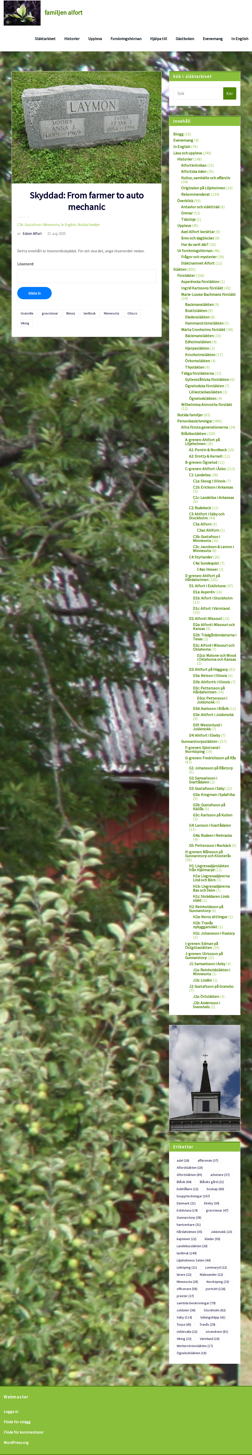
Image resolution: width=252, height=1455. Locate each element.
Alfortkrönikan (193, 165)
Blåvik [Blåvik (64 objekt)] (184, 1182)
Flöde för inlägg (17, 1421)
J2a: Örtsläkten (206, 996)
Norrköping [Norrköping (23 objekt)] (217, 1281)
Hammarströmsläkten (204, 323)
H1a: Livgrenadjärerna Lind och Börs (211, 877)
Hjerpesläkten (197, 348)
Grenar (187, 212)
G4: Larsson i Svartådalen (210, 825)
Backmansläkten (199, 304)
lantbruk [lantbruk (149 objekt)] (187, 1253)
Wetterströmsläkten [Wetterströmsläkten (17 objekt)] (195, 1346)
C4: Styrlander (200, 557)
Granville (27, 313)
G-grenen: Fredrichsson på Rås (210, 757)
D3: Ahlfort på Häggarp (208, 669)
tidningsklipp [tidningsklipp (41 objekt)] (212, 1317)
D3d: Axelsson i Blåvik (211, 708)
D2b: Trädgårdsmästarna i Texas (214, 636)
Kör (229, 93)
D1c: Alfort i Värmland (211, 608)
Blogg (178, 134)
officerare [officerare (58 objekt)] (187, 1289)
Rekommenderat (195, 194)
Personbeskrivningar (194, 421)
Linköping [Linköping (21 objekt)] (187, 1267)
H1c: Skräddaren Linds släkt (211, 898)
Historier (71, 38)
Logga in (11, 1411)
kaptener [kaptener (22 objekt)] (186, 1239)
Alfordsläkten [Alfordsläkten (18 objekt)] (190, 1167)
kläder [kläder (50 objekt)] (212, 1239)
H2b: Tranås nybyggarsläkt (205, 924)
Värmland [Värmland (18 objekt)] (210, 1338)
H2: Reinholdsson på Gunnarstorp (206, 908)
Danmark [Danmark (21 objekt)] (186, 1203)
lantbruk (90, 313)
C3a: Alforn (202, 524)
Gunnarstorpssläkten (199, 741)
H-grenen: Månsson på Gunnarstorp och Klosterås (208, 853)
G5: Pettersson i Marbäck (210, 845)
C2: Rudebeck (200, 507)
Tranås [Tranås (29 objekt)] (207, 1324)
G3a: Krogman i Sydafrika (214, 794)
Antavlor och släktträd (200, 206)
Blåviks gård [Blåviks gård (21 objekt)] (212, 1182)
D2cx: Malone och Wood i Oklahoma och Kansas (216, 657)
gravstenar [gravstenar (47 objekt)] (217, 1210)
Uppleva (95, 38)
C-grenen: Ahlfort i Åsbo (205, 468)
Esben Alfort (29, 233)
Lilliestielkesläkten (205, 392)
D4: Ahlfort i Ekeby (204, 735)
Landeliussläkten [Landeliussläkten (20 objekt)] (192, 1246)
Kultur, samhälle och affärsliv (205, 177)
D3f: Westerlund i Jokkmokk (207, 726)
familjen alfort (63, 12)
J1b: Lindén (202, 980)
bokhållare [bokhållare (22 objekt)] (187, 1189)
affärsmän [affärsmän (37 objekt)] (208, 1160)
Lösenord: (86, 272)
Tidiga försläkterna (197, 373)
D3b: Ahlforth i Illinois (211, 681)
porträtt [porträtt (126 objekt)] (215, 1289)
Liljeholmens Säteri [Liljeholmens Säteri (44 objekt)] (194, 1260)
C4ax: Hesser (207, 569)
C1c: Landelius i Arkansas (213, 497)
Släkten (179, 269)
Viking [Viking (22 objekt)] (184, 1338)
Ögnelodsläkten (202, 398)
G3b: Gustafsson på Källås (209, 806)
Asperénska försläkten (200, 281)
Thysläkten (194, 367)
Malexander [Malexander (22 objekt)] (211, 1274)
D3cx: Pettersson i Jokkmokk (212, 700)
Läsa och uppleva (187, 152)
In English (239, 38)
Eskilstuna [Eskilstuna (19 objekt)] (187, 1210)
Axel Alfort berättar (198, 231)
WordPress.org (16, 1442)
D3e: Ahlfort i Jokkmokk (213, 714)
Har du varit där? (194, 244)
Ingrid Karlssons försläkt (202, 287)
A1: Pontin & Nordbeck (208, 449)
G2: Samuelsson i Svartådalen (203, 780)
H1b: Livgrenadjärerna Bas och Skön (211, 888)
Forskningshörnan (126, 38)
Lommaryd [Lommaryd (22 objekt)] (216, 1267)
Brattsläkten (196, 310)
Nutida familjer (89, 224)
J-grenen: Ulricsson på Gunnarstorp (204, 955)
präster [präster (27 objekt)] (185, 1296)
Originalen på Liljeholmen (203, 187)
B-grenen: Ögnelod (201, 462)
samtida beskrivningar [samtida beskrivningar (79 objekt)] (196, 1303)
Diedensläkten (197, 317)
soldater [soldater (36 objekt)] (186, 1310)
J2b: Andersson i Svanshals (206, 1004)
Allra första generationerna (204, 427)
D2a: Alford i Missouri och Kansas (214, 626)
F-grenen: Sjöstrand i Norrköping (202, 749)
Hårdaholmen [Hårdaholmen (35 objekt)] (189, 1232)
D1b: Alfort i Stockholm (213, 598)
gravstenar (50, 313)
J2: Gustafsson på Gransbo (211, 986)
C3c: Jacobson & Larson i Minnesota (213, 548)
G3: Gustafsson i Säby (206, 788)
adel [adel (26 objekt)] (183, 1160)
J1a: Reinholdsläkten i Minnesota (211, 971)
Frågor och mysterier (199, 256)
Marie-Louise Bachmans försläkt (208, 294)
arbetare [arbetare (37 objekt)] (220, 1174)
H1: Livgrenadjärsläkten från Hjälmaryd (209, 867)
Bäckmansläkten (199, 335)
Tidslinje (188, 219)
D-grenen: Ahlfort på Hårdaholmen (202, 577)
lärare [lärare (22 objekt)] (184, 1274)
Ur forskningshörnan (194, 250)
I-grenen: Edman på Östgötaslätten (201, 945)
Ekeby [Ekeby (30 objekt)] (211, 1203)
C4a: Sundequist (206, 563)
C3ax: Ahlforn (208, 530)
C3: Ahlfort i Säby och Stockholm (206, 515)
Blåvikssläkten (193, 433)
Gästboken (185, 38)
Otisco (132, 313)
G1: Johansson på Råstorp (211, 767)
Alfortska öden (193, 171)
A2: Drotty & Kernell (205, 456)
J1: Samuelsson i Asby (207, 963)
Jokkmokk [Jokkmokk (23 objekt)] (221, 1232)
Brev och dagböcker (197, 238)
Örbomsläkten (197, 360)
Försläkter (186, 275)
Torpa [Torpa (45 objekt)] (184, 1324)
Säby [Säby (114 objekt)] (184, 1317)
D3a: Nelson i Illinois (210, 675)
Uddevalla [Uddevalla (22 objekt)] (187, 1331)
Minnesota (111, 313)
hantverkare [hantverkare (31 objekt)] (189, 1224)
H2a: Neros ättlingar (210, 916)
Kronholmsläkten (200, 354)
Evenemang (213, 38)
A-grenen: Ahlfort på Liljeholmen (202, 441)
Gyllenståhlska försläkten (207, 379)
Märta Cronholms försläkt (203, 329)
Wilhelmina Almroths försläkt (206, 404)
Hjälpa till (158, 38)
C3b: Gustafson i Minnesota (38, 224)
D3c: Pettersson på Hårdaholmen (209, 690)
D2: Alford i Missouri (205, 618)
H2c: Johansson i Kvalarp (214, 933)
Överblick (185, 200)
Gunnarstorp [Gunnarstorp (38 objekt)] (189, 1217)
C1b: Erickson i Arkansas (213, 487)
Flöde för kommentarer (24, 1432)
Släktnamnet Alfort (198, 263)
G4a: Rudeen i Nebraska (212, 835)
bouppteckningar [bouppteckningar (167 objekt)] (193, 1196)
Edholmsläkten (198, 341)
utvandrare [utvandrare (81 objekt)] (217, 1331)
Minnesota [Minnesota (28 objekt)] (187, 1281)
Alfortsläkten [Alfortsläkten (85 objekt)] (189, 1174)
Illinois (70, 313)
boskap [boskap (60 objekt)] (215, 1189)
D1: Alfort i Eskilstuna (207, 585)
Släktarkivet (45, 38)
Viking (25, 323)
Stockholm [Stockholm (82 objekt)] (215, 1310)
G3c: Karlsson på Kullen (212, 814)
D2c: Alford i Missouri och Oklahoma (214, 647)
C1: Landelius (200, 474)
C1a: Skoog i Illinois (209, 481)
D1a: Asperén (204, 591)
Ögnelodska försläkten (204, 385)
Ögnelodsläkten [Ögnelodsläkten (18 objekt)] (191, 1353)
